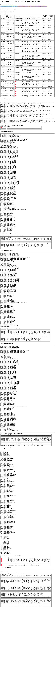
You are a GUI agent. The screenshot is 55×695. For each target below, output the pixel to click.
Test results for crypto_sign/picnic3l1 (40, 6)
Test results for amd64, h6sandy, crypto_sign (26, 6)
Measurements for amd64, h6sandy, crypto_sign (9, 6)
